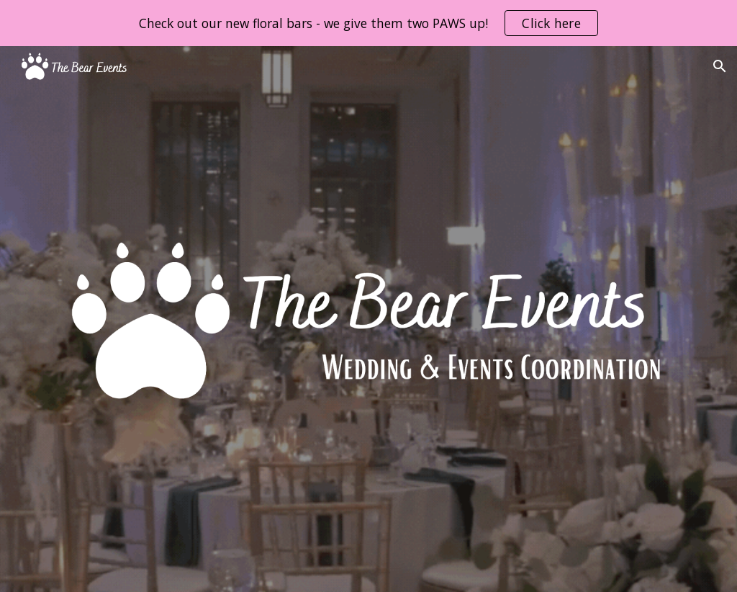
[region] (368, 23)
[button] (719, 66)
